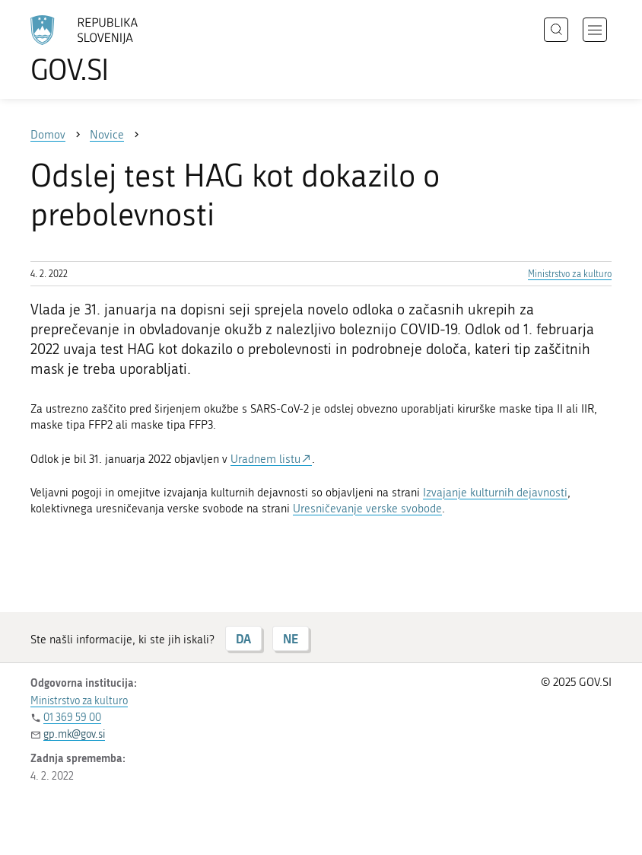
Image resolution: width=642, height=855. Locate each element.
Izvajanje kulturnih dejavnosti (495, 492)
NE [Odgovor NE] (290, 638)
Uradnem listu (265, 459)
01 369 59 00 (72, 717)
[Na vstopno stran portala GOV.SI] (106, 49)
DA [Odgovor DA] (243, 638)
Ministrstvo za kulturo (570, 274)
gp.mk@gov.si (74, 734)
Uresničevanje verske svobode (367, 508)
